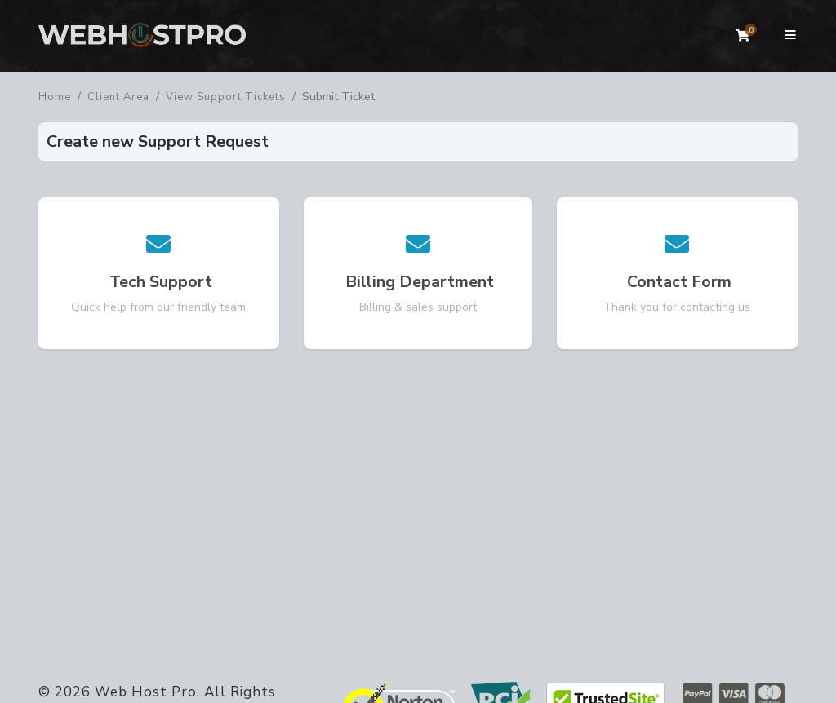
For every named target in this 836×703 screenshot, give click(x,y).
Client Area (118, 97)
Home (54, 97)
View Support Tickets (226, 97)
